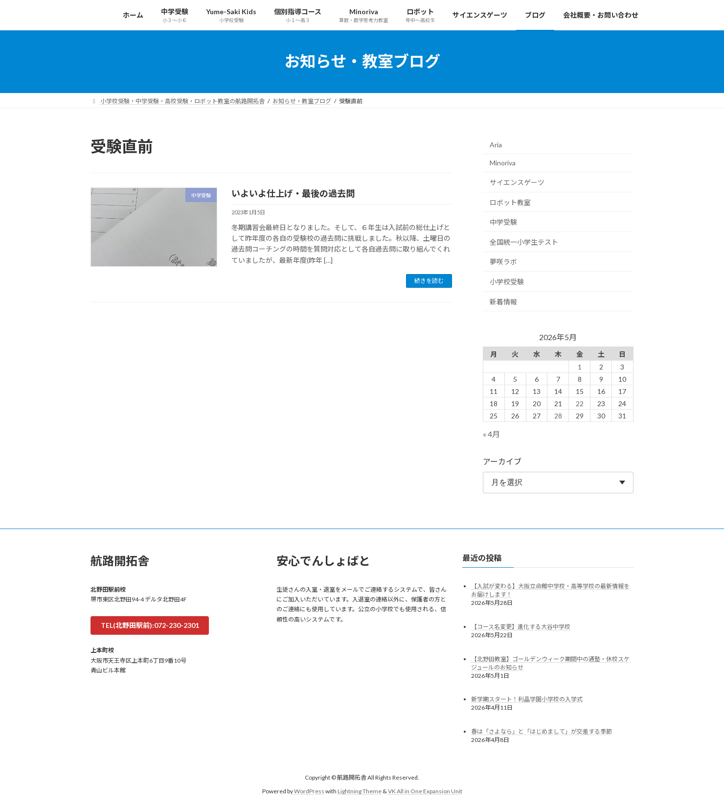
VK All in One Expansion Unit (425, 791)
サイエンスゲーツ (517, 182)
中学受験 (503, 222)
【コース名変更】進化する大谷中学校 (520, 626)
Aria (496, 144)
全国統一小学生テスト (524, 241)
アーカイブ (502, 460)
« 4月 (491, 433)
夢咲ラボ (503, 261)
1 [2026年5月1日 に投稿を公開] (580, 366)
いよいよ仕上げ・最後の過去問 (293, 193)
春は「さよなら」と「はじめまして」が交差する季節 (541, 731)
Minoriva (503, 163)
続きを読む (429, 280)
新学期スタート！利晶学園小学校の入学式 (527, 699)
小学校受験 (507, 281)
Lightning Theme (360, 791)
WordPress (309, 791)
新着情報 (503, 301)
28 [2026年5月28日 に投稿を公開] (558, 415)
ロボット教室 (510, 202)
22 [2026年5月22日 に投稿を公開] (580, 403)
